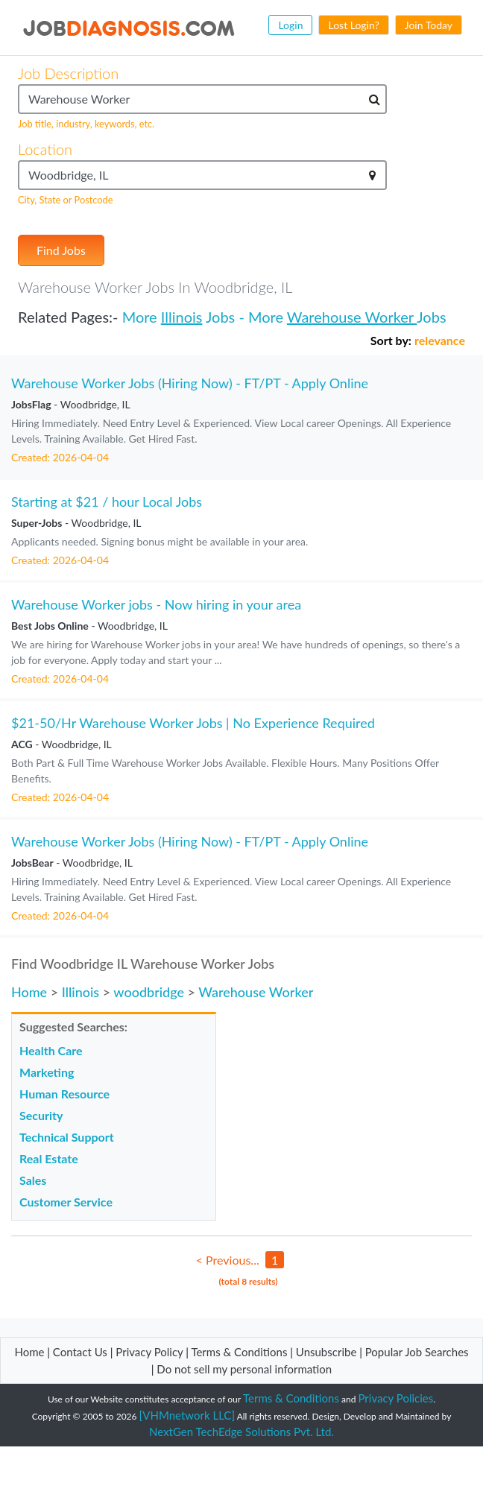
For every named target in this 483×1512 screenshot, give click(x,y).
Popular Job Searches (417, 1351)
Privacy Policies (396, 1398)
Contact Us (80, 1351)
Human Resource (64, 1093)
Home (29, 992)
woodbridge (148, 992)
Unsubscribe (326, 1351)
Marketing (46, 1072)
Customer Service (66, 1202)
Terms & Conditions (240, 1351)
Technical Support (66, 1137)
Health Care (51, 1050)
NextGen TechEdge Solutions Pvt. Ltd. (241, 1431)
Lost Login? (353, 25)
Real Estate (48, 1158)
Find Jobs (61, 250)
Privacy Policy (149, 1351)
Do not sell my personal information (244, 1369)
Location (45, 149)
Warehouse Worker (352, 317)
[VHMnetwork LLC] (187, 1415)
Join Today (428, 25)
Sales (32, 1180)
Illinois (182, 317)
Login (290, 25)
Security (41, 1115)
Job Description (68, 73)
